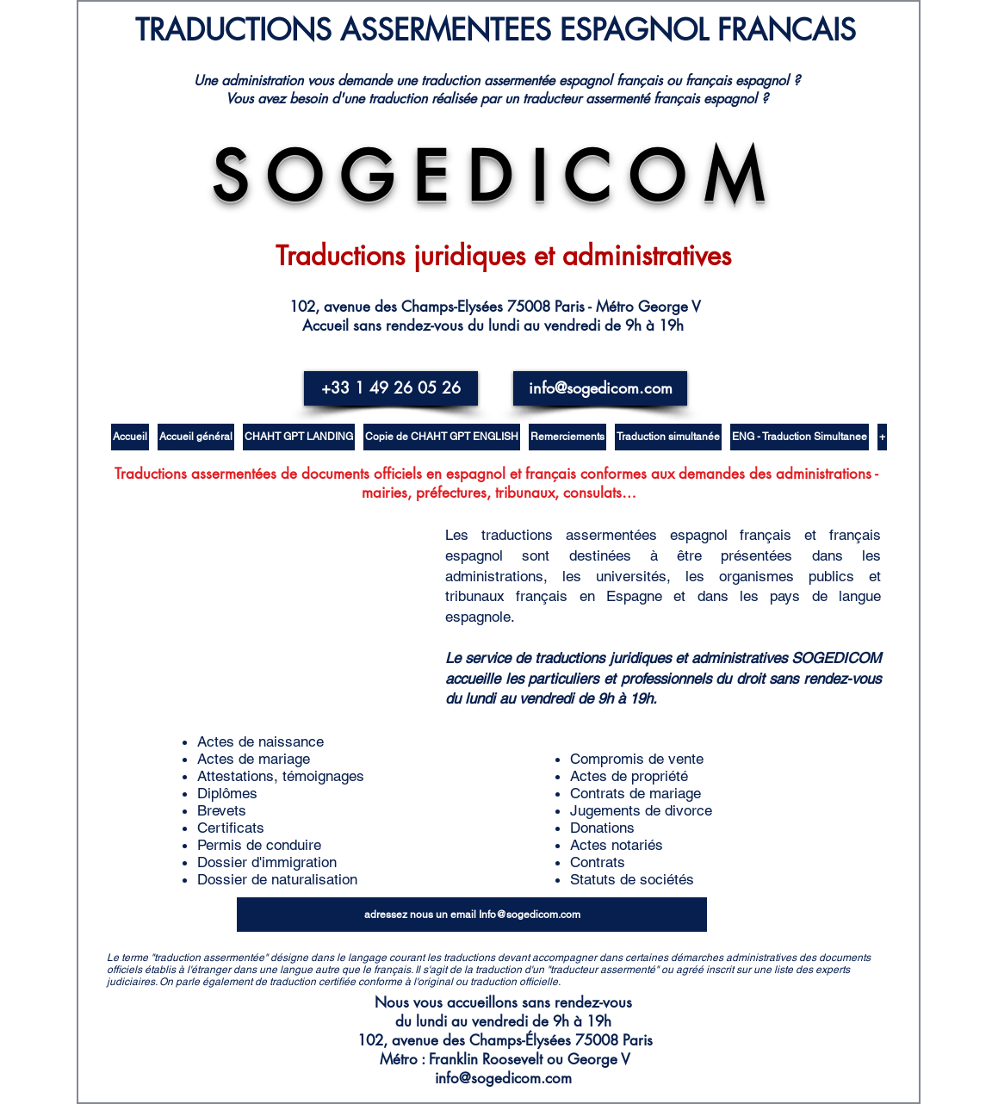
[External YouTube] (303, 611)
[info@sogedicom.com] (600, 388)
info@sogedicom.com (503, 1078)
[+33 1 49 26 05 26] (391, 388)
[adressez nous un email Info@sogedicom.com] (472, 914)
